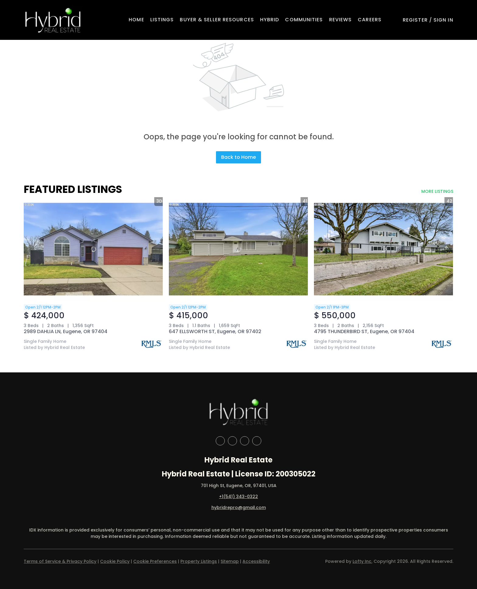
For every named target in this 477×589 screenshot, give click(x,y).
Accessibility (256, 561)
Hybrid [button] (269, 19)
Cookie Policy (115, 561)
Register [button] (415, 19)
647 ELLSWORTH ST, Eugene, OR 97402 (215, 331)
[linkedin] (232, 440)
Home (136, 19)
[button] (53, 20)
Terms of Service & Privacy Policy (60, 561)
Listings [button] (162, 19)
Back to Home (238, 157)
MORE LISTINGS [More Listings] (437, 191)
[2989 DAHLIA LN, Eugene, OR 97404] (93, 249)
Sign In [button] (443, 19)
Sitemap (230, 561)
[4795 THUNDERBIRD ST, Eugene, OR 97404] (383, 249)
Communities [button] (304, 19)
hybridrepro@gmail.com (238, 507)
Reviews (340, 19)
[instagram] (244, 440)
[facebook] (220, 440)
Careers (369, 19)
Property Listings (198, 561)
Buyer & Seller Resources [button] (217, 19)
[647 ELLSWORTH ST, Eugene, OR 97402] (238, 249)
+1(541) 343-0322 (238, 496)
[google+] (256, 440)
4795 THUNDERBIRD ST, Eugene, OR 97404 (364, 331)
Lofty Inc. (362, 561)
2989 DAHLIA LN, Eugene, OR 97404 (65, 331)
